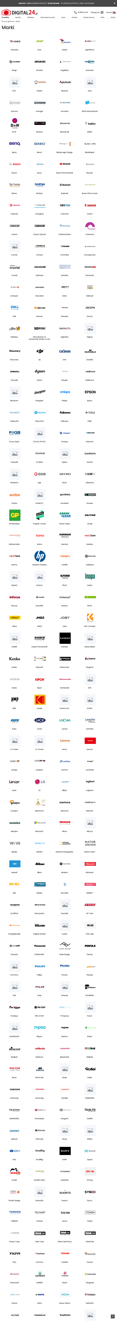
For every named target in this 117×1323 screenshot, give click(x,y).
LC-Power (39, 750)
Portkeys (14, 1016)
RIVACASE (39, 1077)
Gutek (89, 526)
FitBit (90, 424)
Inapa (89, 587)
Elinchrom (14, 403)
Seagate (64, 1118)
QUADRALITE (14, 1036)
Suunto (65, 1199)
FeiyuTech (39, 424)
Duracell (14, 383)
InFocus (14, 607)
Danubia (64, 278)
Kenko (14, 669)
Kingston (89, 669)
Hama (39, 546)
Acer (39, 54)
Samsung (14, 1097)
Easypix (65, 383)
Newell (14, 873)
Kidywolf (39, 669)
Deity (64, 299)
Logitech (89, 791)
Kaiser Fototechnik (39, 648)
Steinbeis (64, 1179)
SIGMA (89, 1138)
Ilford (64, 587)
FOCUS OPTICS (39, 444)
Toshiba (64, 1261)
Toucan (89, 1261)
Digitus (90, 340)
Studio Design (14, 1199)
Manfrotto (39, 811)
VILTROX (14, 1322)
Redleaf (14, 1056)
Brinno (14, 197)
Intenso (64, 607)
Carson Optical (39, 238)
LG (39, 791)
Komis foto (64, 709)
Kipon (39, 689)
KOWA (89, 709)
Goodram (64, 505)
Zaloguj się (97, 12)
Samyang (39, 1097)
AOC (14, 95)
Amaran (39, 74)
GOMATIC (39, 505)
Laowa (64, 730)
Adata (64, 54)
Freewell (14, 464)
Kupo (14, 730)
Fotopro (64, 444)
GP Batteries (14, 526)
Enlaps (64, 403)
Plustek (90, 975)
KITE (89, 689)
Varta (39, 1301)
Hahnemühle (14, 546)
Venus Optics (64, 1301)
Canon (90, 217)
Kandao (64, 648)
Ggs (39, 485)
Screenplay (39, 1118)
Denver (39, 319)
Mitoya (90, 832)
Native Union (90, 852)
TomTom (39, 1261)
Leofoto (64, 771)
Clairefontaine (64, 238)
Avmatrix (64, 115)
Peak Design (65, 954)
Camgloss (39, 217)
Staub (14, 1179)
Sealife (90, 1118)
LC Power (14, 750)
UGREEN (39, 1281)
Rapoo (39, 1036)
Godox (14, 505)
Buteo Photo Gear (89, 197)
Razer (90, 1036)
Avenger (39, 115)
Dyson (39, 383)
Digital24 (64, 340)
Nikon (39, 873)
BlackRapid (89, 156)
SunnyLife (39, 1199)
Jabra (14, 628)
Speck (89, 1159)
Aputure (64, 95)
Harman (64, 546)
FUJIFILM (39, 464)
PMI (14, 995)
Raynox (65, 1036)
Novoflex (64, 893)
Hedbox (89, 546)
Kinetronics (64, 669)
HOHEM (65, 566)
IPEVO (89, 607)
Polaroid (64, 995)
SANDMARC (89, 1097)
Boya (39, 176)
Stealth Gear (39, 1179)
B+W (14, 136)
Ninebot (64, 873)
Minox (64, 832)
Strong (90, 1179)
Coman (14, 258)
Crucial (14, 278)
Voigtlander (64, 1322)
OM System (39, 913)
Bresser (90, 176)
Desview (64, 319)
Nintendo (89, 873)
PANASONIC (39, 954)
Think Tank (39, 1240)
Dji (39, 362)
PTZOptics (64, 1016)
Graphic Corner (39, 526)
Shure (64, 1138)
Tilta (14, 1261)
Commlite (64, 258)
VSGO (89, 1322)
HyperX (14, 587)
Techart (39, 1220)
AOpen (39, 95)
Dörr (64, 362)
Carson (14, 238)
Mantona (64, 811)
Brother (39, 197)
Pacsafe (14, 954)
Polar (39, 995)
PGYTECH (14, 975)
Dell (14, 319)
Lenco (64, 750)
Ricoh (14, 1077)
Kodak (39, 709)
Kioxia (14, 689)
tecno (64, 1220)
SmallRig (39, 1159)
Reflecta (39, 1056)
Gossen (89, 505)
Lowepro (14, 811)
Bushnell (64, 197)
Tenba (89, 1220)
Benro (39, 156)
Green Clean (64, 526)
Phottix (64, 975)
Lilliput (64, 791)
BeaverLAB (64, 136)
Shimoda (39, 1138)
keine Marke (89, 648)
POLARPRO (90, 995)
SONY (64, 1159)
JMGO (39, 628)
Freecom (89, 444)
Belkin (89, 136)
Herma (14, 566)
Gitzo (64, 485)
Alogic (14, 74)
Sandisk (64, 1097)
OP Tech (89, 913)
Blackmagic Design (64, 156)
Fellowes (64, 424)
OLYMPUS (14, 913)
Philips (39, 975)
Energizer (39, 403)
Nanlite (39, 852)
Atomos (14, 115)
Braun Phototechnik (65, 176)
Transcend (14, 1281)
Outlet (64, 934)
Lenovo (90, 750)
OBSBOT (89, 893)
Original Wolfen (39, 934)
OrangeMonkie (14, 934)
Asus (90, 95)
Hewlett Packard (39, 566)
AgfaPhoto (89, 54)
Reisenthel (64, 1056)
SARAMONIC (14, 1118)
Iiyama (39, 587)
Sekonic (14, 1138)
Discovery (14, 362)
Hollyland (89, 566)
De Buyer (14, 299)
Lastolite (89, 730)
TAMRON (14, 1220)
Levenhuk (89, 771)
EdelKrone (90, 383)
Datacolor (90, 278)
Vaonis (14, 1301)
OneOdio (64, 913)
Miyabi (14, 852)
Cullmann (39, 278)
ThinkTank (90, 1240)
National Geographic (64, 852)
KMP (14, 709)
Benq (14, 156)
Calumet (14, 217)
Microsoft (39, 832)
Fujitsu (64, 464)
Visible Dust (39, 1322)
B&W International (89, 115)
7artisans (14, 54)
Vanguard (90, 1281)
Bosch (14, 176)
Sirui (14, 1159)
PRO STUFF (39, 1016)
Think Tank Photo (65, 1240)
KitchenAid (64, 689)
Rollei (90, 1077)
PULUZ (89, 1016)
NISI (14, 893)
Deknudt (89, 299)
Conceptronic (89, 258)
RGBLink (90, 1056)
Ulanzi (64, 1281)
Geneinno (14, 485)
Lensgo (14, 771)
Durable (89, 362)
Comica (39, 258)
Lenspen (39, 771)
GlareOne (90, 485)
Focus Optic (14, 444)
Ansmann (90, 74)
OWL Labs (90, 934)
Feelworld (14, 424)
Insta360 (39, 607)
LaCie (39, 730)
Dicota (89, 319)
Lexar (14, 791)
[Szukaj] (52, 12)
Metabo (14, 832)
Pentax (90, 954)
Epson (89, 403)
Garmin (90, 464)
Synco (89, 1199)
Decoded (39, 299)
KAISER (14, 648)
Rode (64, 1077)
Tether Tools (14, 1240)
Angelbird (65, 74)
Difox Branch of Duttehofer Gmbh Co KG (39, 341)
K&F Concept (89, 628)
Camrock (64, 217)
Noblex (39, 893)
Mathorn (89, 811)
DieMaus (14, 340)
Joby (64, 628)
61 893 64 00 (81, 12)
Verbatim (90, 1301)
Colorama (89, 238)
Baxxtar (39, 136)
